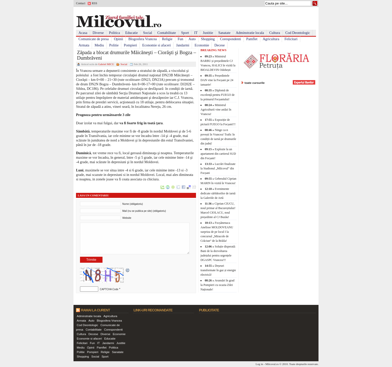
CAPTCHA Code (109, 289)
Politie (114, 45)
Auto (192, 39)
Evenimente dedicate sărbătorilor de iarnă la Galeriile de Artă (218, 193)
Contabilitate (166, 33)
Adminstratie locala (250, 33)
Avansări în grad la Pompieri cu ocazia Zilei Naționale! (217, 285)
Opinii (118, 39)
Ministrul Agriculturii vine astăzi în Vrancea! (215, 109)
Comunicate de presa (93, 39)
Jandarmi (182, 45)
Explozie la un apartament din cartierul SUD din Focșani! (218, 153)
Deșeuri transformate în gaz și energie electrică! (218, 270)
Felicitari (291, 39)
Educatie (131, 33)
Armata (83, 45)
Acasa (82, 33)
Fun (180, 39)
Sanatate (224, 33)
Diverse (98, 33)
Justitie (208, 33)
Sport (185, 33)
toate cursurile (254, 82)
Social (147, 33)
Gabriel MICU (106, 64)
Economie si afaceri (156, 45)
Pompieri (130, 45)
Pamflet (252, 39)
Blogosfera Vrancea (142, 39)
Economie (201, 45)
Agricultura (271, 39)
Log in (259, 364)
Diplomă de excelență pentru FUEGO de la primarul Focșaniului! (217, 95)
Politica (114, 33)
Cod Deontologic (297, 33)
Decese (219, 45)
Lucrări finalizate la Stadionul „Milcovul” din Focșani (218, 168)
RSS (94, 3)
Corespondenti (230, 39)
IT (196, 33)
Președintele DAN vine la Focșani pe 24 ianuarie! (216, 80)
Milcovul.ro (271, 364)
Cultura (274, 33)
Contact (80, 3)
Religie (167, 39)
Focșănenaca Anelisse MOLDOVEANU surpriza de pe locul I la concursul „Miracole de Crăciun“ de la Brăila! (216, 232)
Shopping (208, 39)
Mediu (99, 45)
